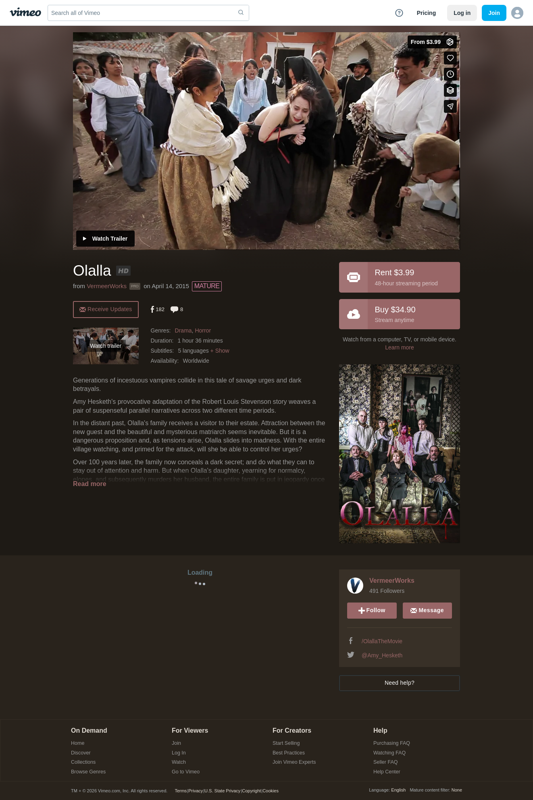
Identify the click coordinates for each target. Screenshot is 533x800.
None (457, 790)
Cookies (270, 790)
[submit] (241, 13)
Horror (203, 330)
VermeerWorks (107, 286)
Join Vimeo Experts (294, 762)
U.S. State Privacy (222, 790)
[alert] (106, 308)
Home (77, 743)
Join (176, 743)
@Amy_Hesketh (382, 655)
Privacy (195, 790)
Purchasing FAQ (391, 743)
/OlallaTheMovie (382, 641)
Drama (183, 330)
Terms (181, 790)
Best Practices (289, 753)
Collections (83, 762)
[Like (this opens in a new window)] (450, 58)
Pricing (426, 13)
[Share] (450, 106)
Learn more (399, 347)
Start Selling (286, 743)
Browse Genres (88, 772)
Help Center (386, 772)
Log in (462, 13)
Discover (81, 753)
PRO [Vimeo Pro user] (134, 286)
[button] (517, 13)
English (398, 790)
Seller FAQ (385, 762)
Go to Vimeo (186, 772)
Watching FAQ (389, 753)
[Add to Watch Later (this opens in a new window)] (450, 74)
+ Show (219, 350)
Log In (179, 753)
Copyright (251, 790)
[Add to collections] (450, 90)
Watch (179, 762)
